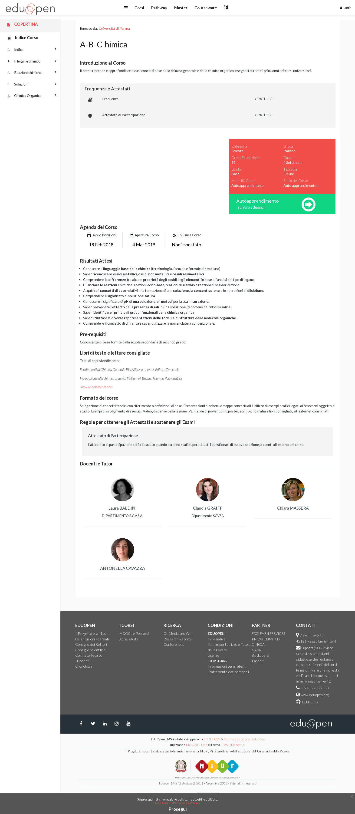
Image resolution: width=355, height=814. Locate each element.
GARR (256, 650)
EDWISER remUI (233, 745)
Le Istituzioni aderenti (92, 639)
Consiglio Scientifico (90, 650)
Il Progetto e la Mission (92, 633)
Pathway (159, 7)
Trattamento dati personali (228, 672)
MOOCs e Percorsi (134, 633)
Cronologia (83, 666)
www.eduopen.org (315, 695)
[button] (126, 8)
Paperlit (258, 661)
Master (180, 7)
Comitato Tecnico (88, 655)
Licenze (213, 655)
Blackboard (260, 655)
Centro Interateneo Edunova (244, 739)
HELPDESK (310, 702)
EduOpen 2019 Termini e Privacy (177, 803)
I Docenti (82, 661)
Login (346, 8)
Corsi (139, 7)
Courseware (205, 7)
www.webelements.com (96, 387)
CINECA (258, 644)
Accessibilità (128, 639)
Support (307, 648)
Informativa (216, 639)
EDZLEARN (212, 739)
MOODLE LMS (196, 745)
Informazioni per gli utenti (227, 666)
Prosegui (178, 809)
